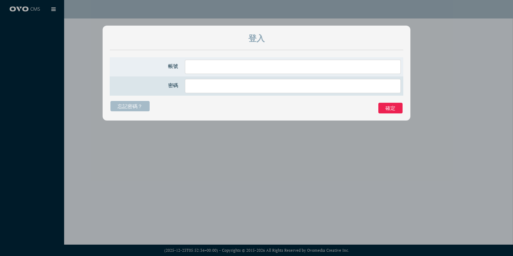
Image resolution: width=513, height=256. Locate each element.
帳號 (173, 66)
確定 (390, 108)
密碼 (173, 85)
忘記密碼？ (130, 106)
